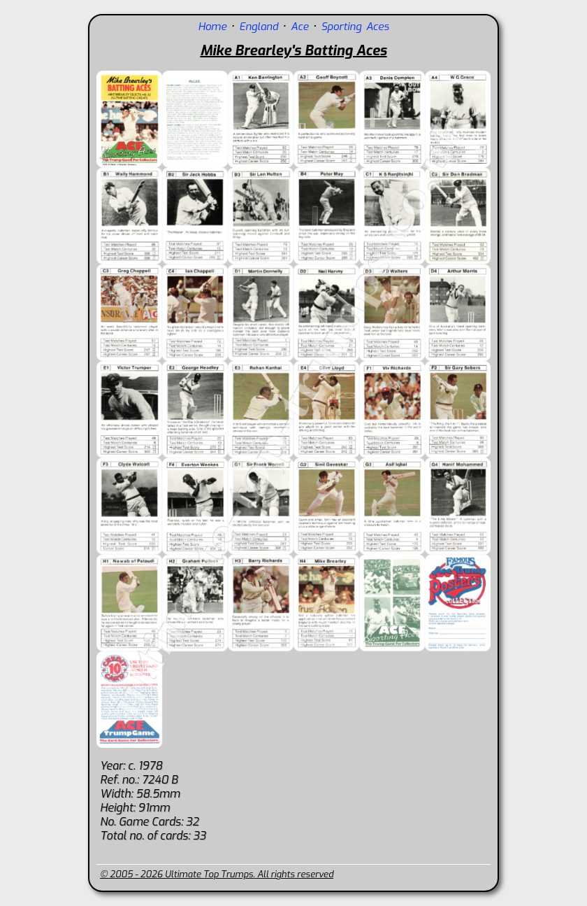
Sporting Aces (355, 27)
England (260, 27)
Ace (299, 27)
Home (212, 27)
